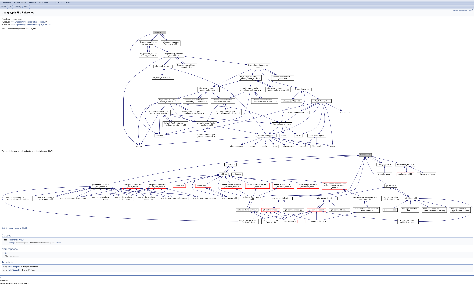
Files (67, 2)
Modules (32, 2)
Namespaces (45, 2)
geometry (18, 7)
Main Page (7, 2)
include (3, 7)
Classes (58, 2)
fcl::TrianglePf (14, 270)
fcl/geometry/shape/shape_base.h (29, 22)
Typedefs (470, 10)
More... (59, 243)
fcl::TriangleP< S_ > (16, 240)
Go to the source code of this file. (15, 228)
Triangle (12, 243)
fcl (10, 7)
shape (26, 7)
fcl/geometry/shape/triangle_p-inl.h (31, 25)
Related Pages (20, 2)
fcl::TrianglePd (14, 267)
